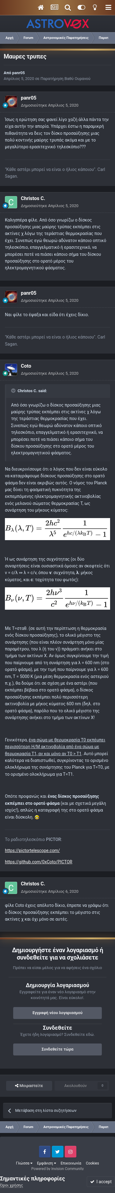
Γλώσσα (24, 1163)
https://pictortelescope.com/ (32, 850)
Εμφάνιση (46, 1163)
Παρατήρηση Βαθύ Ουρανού (65, 78)
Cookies (92, 1163)
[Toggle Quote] (14, 390)
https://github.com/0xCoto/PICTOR (38, 861)
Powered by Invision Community (57, 1169)
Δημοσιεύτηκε (50, 105)
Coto (26, 366)
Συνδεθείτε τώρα (58, 1049)
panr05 (18, 72)
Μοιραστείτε (29, 1085)
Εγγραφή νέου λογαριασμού (57, 1012)
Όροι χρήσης (11, 1185)
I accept (101, 1181)
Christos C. (33, 198)
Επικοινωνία (71, 1163)
